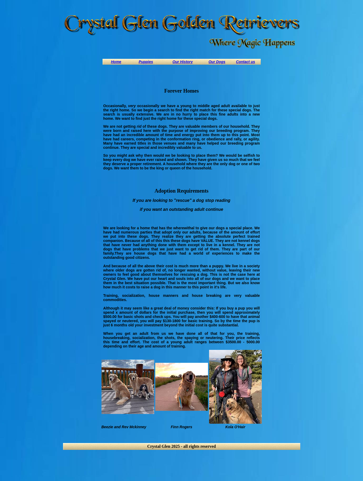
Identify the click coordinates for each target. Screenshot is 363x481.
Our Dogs (217, 62)
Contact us (245, 62)
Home (116, 62)
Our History (182, 62)
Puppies (146, 62)
